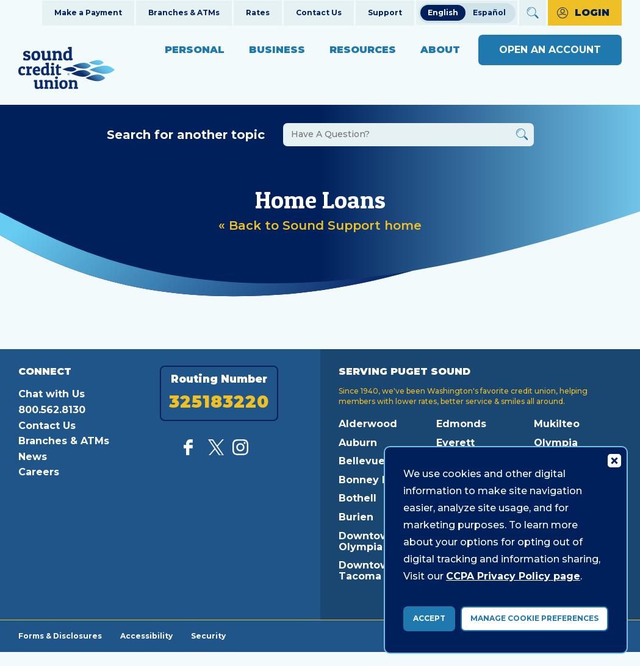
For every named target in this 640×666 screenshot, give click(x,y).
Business (277, 49)
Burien (356, 517)
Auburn (358, 442)
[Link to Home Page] (66, 70)
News (32, 456)
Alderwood (368, 424)
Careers (38, 472)
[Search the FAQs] (408, 134)
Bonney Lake (373, 480)
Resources (362, 49)
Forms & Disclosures (60, 635)
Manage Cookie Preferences (534, 618)
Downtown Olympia (367, 541)
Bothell (357, 498)
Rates (258, 12)
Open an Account (550, 49)
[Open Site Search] (532, 13)
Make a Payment (88, 12)
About (440, 49)
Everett (455, 442)
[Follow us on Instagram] (240, 452)
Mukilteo (557, 424)
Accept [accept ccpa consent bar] (429, 618)
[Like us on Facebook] (192, 452)
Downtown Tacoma (367, 570)
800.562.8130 (51, 410)
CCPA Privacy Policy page (513, 576)
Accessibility (146, 635)
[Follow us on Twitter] (216, 452)
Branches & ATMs (184, 12)
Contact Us (319, 12)
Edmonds (461, 424)
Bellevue (362, 461)
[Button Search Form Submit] (522, 136)
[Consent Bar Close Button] (613, 460)
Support (385, 12)
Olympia (556, 442)
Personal (195, 49)
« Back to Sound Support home (320, 225)
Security (208, 635)
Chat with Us (51, 394)
